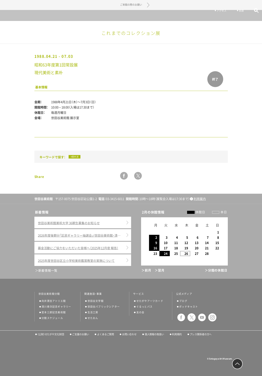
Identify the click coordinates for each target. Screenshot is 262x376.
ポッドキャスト (188, 306)
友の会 (140, 312)
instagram (212, 317)
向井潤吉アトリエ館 (54, 301)
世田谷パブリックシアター (104, 306)
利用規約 (177, 334)
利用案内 (200, 198)
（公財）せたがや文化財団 (50, 334)
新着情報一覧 (48, 270)
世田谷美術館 (131, 15)
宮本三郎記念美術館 (54, 312)
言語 (235, 16)
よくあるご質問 (105, 334)
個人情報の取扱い (154, 334)
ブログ (183, 301)
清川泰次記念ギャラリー (56, 306)
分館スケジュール (52, 318)
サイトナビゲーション (14, 15)
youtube (202, 317)
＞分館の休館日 (216, 270)
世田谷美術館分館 (49, 294)
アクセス (215, 16)
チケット (193, 16)
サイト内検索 (250, 15)
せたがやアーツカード (149, 301)
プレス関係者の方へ (201, 334)
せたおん (93, 318)
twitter (138, 176)
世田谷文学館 (96, 301)
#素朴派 (75, 157)
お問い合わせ (129, 334)
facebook (124, 176)
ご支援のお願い (80, 334)
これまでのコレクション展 (130, 33)
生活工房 (93, 312)
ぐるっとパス (144, 306)
